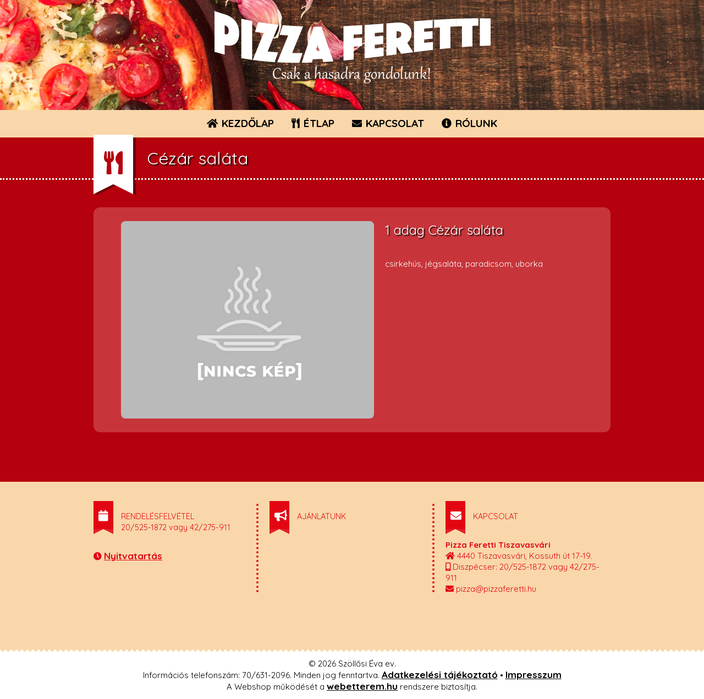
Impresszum (533, 674)
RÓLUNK (469, 123)
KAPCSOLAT (388, 123)
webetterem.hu (362, 686)
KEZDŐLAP (240, 123)
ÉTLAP (314, 123)
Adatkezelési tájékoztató (440, 674)
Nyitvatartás (133, 556)
